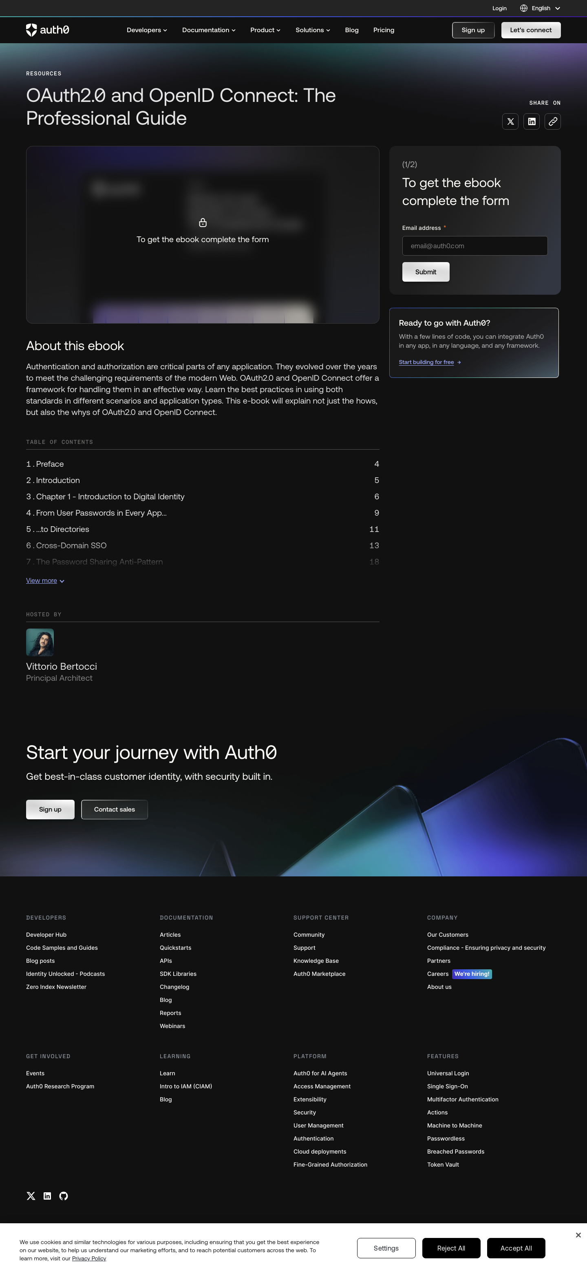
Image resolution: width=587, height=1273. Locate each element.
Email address (422, 228)
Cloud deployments (320, 1151)
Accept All (516, 1248)
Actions (437, 1112)
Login (500, 8)
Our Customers (447, 934)
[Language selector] (540, 8)
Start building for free (426, 362)
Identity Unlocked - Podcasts (65, 974)
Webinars (172, 1026)
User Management (319, 1125)
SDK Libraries (178, 974)
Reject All (451, 1248)
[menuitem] (147, 30)
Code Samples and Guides (62, 947)
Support (305, 947)
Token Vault (443, 1164)
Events (35, 1073)
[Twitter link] (31, 1196)
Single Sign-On (447, 1086)
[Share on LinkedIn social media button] (531, 121)
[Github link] (63, 1196)
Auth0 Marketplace (320, 974)
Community (309, 934)
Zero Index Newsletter (56, 987)
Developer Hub (46, 934)
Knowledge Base (316, 961)
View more (45, 580)
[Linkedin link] (47, 1196)
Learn (167, 1073)
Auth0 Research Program (60, 1086)
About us (439, 987)
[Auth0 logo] (47, 30)
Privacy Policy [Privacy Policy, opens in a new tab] (89, 1258)
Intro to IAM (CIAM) (186, 1086)
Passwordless (446, 1138)
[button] (473, 30)
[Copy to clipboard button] (553, 121)
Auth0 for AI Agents (320, 1073)
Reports (170, 1013)
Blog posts (40, 961)
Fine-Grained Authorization (330, 1164)
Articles (170, 934)
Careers (459, 974)
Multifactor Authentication (463, 1099)
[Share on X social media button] (510, 121)
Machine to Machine (454, 1125)
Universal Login (448, 1073)
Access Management (322, 1086)
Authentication (314, 1138)
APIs (166, 961)
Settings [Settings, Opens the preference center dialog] (386, 1248)
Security (305, 1112)
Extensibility (310, 1099)
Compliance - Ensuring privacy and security (486, 947)
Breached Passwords (455, 1151)
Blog (166, 1000)
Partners (438, 961)
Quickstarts (175, 947)
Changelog (174, 987)
